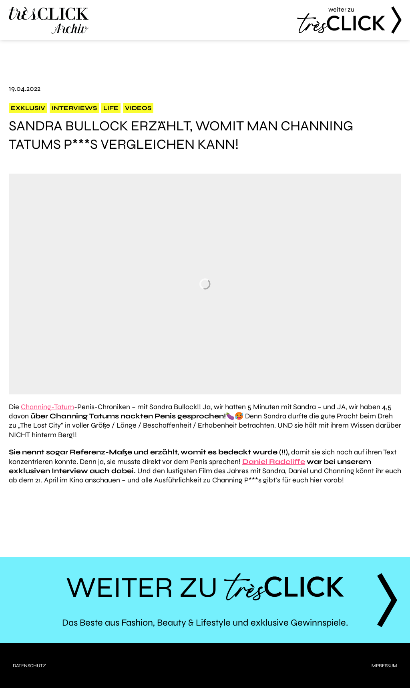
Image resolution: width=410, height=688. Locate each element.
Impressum (383, 665)
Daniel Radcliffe (273, 461)
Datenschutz (29, 665)
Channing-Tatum (47, 406)
